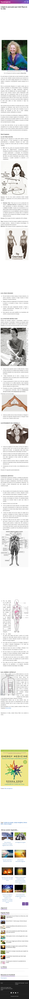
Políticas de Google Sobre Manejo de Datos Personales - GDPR (7, 988)
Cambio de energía (8, 822)
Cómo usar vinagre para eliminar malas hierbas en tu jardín (17, 941)
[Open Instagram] (15, 993)
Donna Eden (8, 708)
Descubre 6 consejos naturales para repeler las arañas (17, 951)
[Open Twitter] (13, 993)
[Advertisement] (14, 24)
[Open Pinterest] (18, 993)
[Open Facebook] (11, 993)
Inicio (2, 983)
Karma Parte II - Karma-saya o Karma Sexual (16, 921)
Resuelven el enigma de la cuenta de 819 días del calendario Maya (16, 946)
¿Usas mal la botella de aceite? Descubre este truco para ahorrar (16, 931)
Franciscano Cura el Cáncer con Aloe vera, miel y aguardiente (17, 916)
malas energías (8, 824)
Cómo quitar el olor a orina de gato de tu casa (16, 936)
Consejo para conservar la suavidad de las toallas (16, 961)
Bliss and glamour (8, 788)
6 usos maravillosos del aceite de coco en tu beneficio (16, 926)
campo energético (18, 822)
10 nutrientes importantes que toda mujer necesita (16, 956)
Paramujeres (4, 978)
